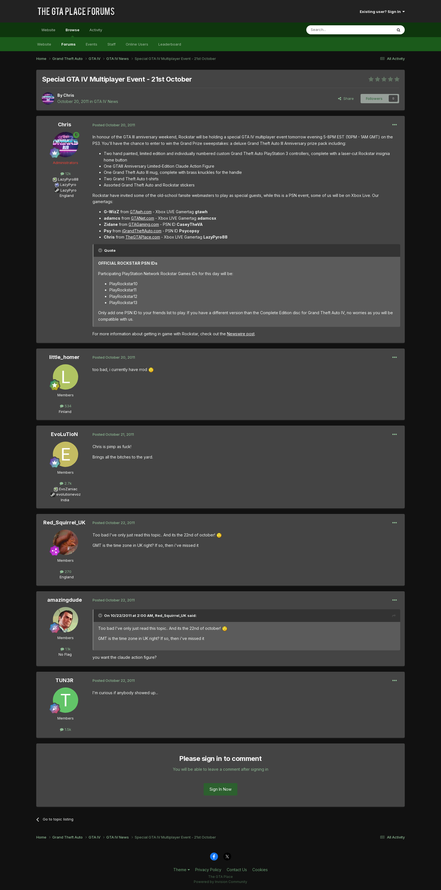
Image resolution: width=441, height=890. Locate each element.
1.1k (65, 649)
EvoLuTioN (64, 434)
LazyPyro (68, 184)
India (65, 500)
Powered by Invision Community (220, 882)
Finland (65, 411)
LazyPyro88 (68, 179)
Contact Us (237, 869)
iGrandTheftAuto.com (141, 230)
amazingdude (64, 600)
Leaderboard (169, 44)
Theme (181, 869)
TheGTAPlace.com (142, 237)
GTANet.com (142, 218)
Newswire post (241, 333)
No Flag (65, 654)
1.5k (65, 729)
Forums (68, 44)
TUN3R (64, 680)
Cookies (260, 869)
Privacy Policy (208, 869)
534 (65, 406)
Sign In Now (220, 789)
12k (65, 173)
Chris (68, 95)
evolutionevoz (68, 494)
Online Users (137, 44)
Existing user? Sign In (382, 11)
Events (91, 44)
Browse (72, 32)
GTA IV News (106, 101)
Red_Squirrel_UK (64, 522)
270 (65, 571)
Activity (95, 30)
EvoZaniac (68, 489)
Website (48, 30)
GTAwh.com (141, 211)
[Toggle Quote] (100, 250)
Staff (111, 44)
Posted (114, 125)
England (65, 195)
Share (346, 98)
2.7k (66, 483)
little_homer (64, 357)
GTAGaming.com (144, 224)
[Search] (335, 29)
